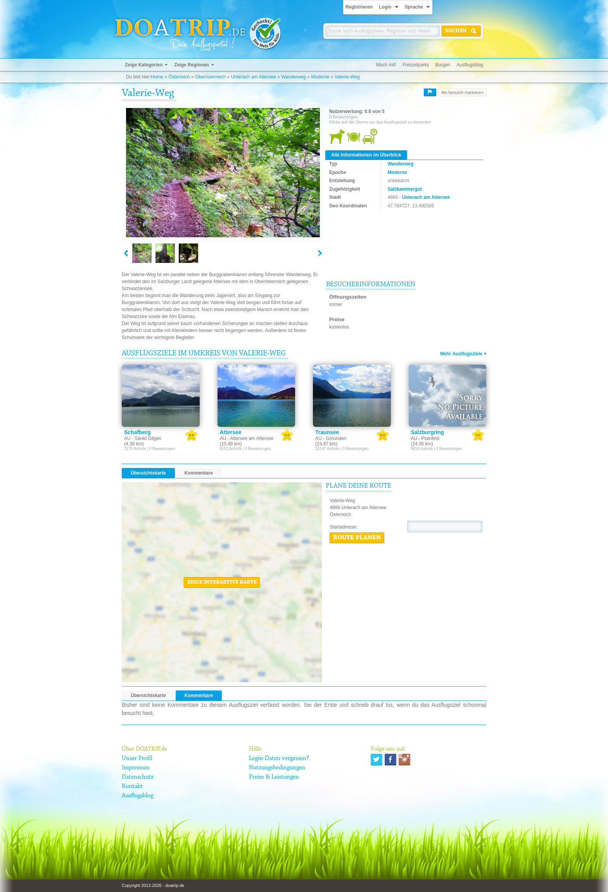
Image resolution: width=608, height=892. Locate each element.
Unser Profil (137, 758)
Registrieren (359, 7)
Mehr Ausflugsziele (461, 353)
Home (157, 77)
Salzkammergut (404, 189)
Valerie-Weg (347, 77)
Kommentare (199, 473)
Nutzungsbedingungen (277, 768)
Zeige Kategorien (143, 65)
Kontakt (132, 786)
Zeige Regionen (191, 65)
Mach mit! (386, 65)
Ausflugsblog (469, 65)
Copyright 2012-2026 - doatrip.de (153, 885)
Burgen (443, 65)
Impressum (136, 768)
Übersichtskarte (148, 473)
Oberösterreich (210, 77)
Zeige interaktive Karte (222, 582)
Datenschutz (138, 777)
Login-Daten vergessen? (279, 758)
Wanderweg (293, 77)
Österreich (179, 77)
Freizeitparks (415, 65)
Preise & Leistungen (274, 777)
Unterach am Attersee (253, 77)
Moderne (320, 77)
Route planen (357, 538)
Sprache (414, 7)
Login (385, 7)
